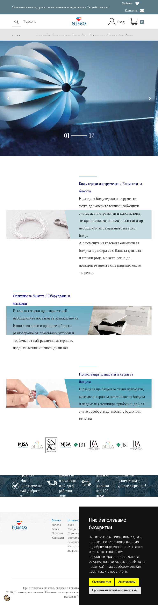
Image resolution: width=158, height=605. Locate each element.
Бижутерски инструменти (61, 35)
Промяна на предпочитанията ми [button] (114, 590)
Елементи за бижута (44, 35)
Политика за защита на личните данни (69, 592)
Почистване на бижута (116, 35)
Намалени (129, 35)
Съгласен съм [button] (101, 582)
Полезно (57, 533)
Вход (121, 22)
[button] (74, 135)
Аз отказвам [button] (126, 582)
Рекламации (75, 542)
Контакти (131, 10)
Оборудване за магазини (98, 35)
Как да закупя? (77, 529)
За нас (56, 529)
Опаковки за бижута (80, 35)
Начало (56, 524)
